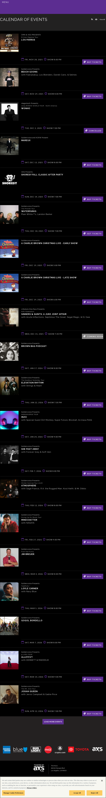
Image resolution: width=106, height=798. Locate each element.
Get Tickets (92, 233)
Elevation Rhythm (32, 382)
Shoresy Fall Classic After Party (42, 174)
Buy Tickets (92, 61)
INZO (24, 417)
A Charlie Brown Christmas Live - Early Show (49, 243)
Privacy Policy (32, 788)
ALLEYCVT (27, 657)
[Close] (102, 780)
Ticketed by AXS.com (18, 26)
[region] (53, 787)
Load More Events (53, 722)
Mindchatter (29, 520)
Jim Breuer (27, 554)
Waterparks (28, 211)
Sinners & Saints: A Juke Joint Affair (44, 314)
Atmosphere (28, 485)
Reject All (94, 793)
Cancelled (93, 130)
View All (102, 19)
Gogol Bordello (31, 620)
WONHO (25, 108)
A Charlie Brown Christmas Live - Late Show (49, 277)
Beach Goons (29, 71)
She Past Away (30, 449)
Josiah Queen (29, 691)
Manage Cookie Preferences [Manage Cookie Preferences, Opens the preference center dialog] (13, 793)
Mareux (26, 140)
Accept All (77, 793)
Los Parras (28, 39)
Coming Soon (93, 336)
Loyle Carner (29, 588)
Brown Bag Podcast (34, 346)
